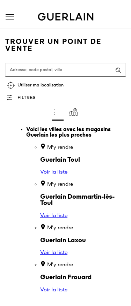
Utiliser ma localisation (40, 85)
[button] (10, 17)
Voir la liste (53, 172)
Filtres (26, 97)
